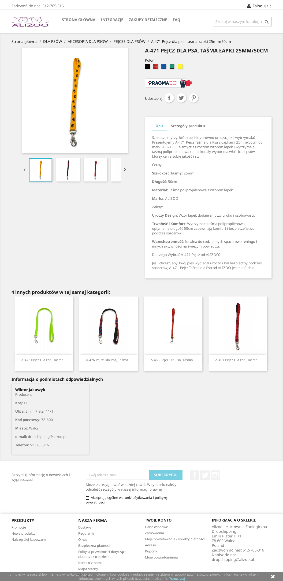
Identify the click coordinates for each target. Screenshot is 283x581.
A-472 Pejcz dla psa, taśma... (43, 360)
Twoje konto (158, 520)
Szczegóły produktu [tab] (188, 125)
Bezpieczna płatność (94, 545)
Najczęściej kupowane (28, 539)
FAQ (176, 19)
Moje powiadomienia (161, 557)
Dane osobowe (156, 527)
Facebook (194, 475)
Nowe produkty (23, 533)
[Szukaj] (242, 21)
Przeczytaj (177, 579)
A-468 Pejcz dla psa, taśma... (173, 360)
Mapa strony (88, 568)
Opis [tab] (159, 125)
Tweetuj (181, 98)
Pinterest (193, 98)
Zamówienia (154, 533)
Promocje (18, 527)
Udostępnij (169, 98)
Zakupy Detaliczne (148, 19)
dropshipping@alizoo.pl (233, 559)
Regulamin (86, 533)
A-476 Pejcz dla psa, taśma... (108, 360)
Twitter (205, 475)
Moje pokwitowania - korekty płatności (175, 539)
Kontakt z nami (90, 562)
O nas (82, 539)
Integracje (112, 19)
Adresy (150, 545)
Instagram (215, 475)
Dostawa (85, 527)
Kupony (151, 551)
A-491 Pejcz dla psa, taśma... (237, 360)
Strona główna (78, 19)
